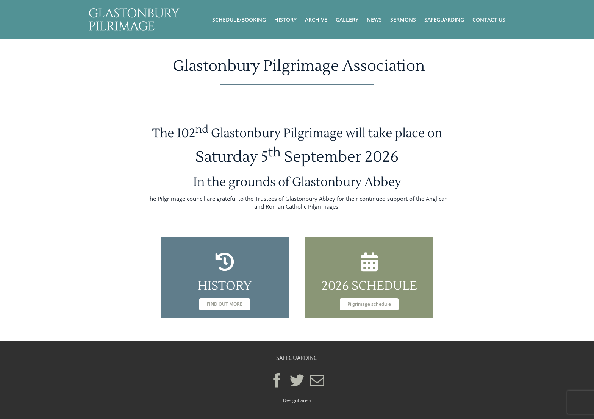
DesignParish (297, 400)
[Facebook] (277, 380)
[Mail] (317, 380)
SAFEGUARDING (297, 357)
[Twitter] (297, 380)
